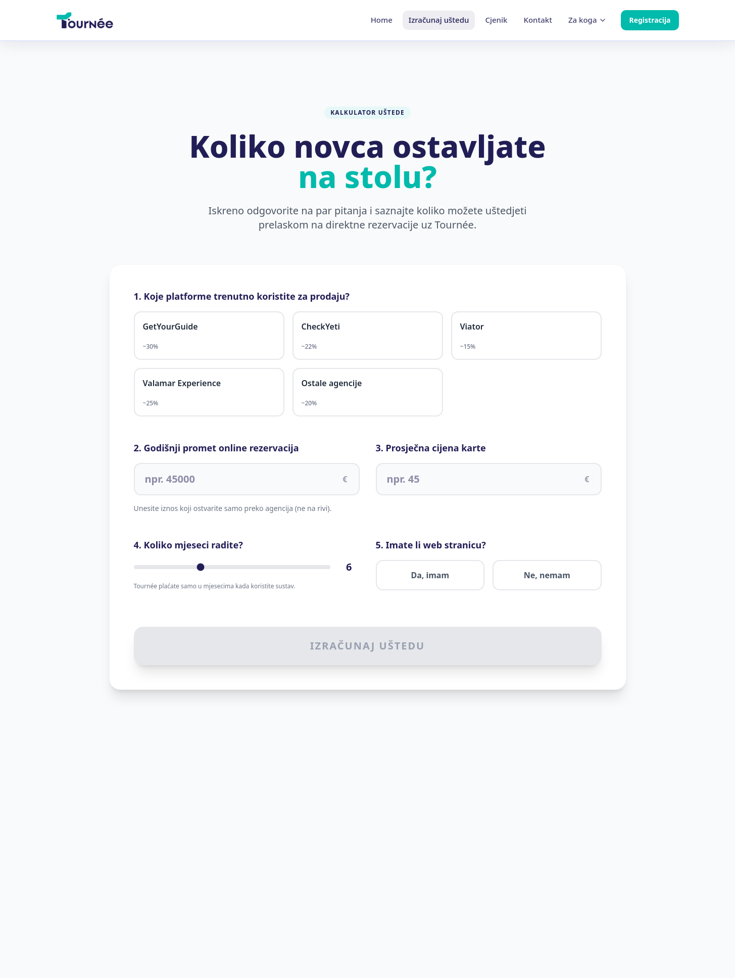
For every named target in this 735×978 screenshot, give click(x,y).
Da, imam (430, 575)
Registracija (649, 20)
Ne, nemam (547, 575)
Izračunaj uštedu (439, 20)
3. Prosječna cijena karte (431, 448)
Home (382, 20)
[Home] (85, 20)
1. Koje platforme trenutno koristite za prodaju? (242, 296)
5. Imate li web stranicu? (431, 545)
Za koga (587, 20)
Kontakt (537, 20)
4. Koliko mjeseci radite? (188, 545)
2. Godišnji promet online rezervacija (216, 448)
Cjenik (496, 20)
